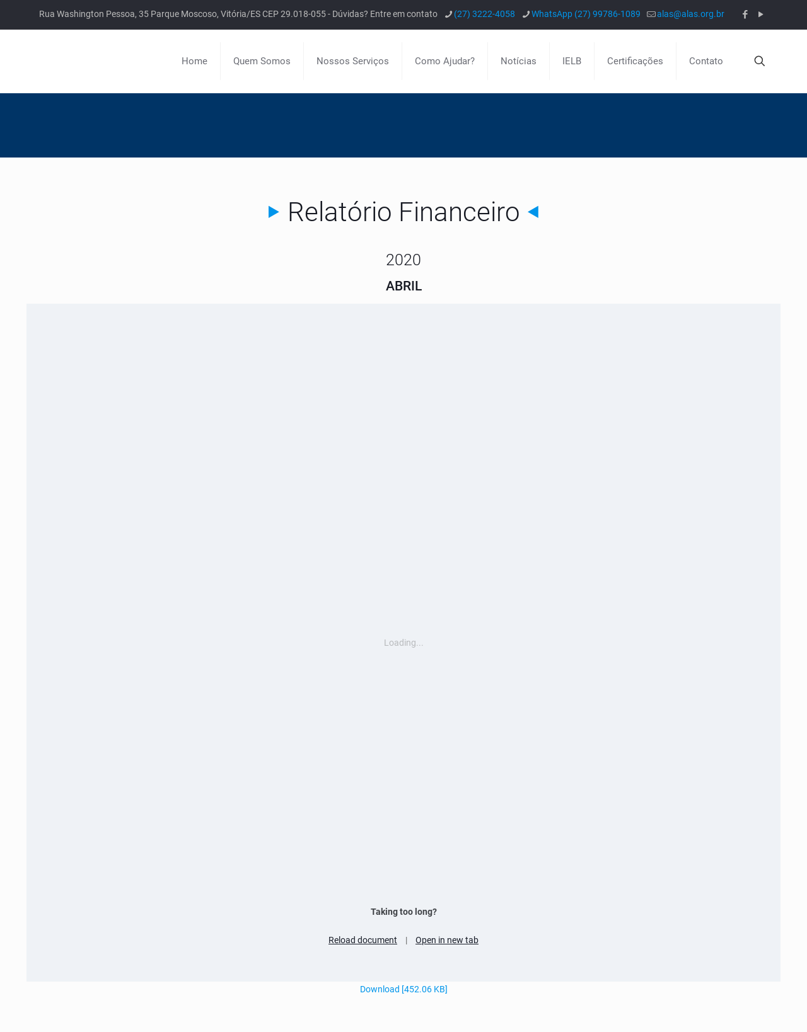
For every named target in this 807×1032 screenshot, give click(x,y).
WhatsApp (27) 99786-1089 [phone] (586, 14)
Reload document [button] (362, 940)
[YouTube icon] (760, 14)
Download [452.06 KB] (404, 989)
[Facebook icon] (745, 14)
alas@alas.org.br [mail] (690, 14)
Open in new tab (447, 940)
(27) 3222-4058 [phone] (484, 14)
